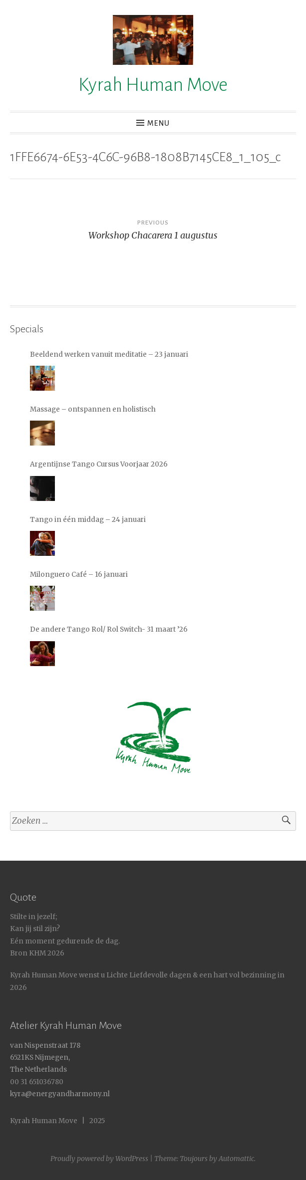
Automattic (236, 1158)
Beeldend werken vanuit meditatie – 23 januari (109, 354)
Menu (158, 123)
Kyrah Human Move (153, 85)
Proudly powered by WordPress (99, 1158)
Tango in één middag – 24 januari (88, 519)
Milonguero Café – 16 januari (79, 574)
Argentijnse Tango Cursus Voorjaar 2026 (99, 464)
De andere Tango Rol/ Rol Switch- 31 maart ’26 (109, 629)
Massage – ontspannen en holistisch (93, 409)
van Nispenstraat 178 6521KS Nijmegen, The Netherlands (45, 1057)
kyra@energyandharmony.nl (60, 1094)
